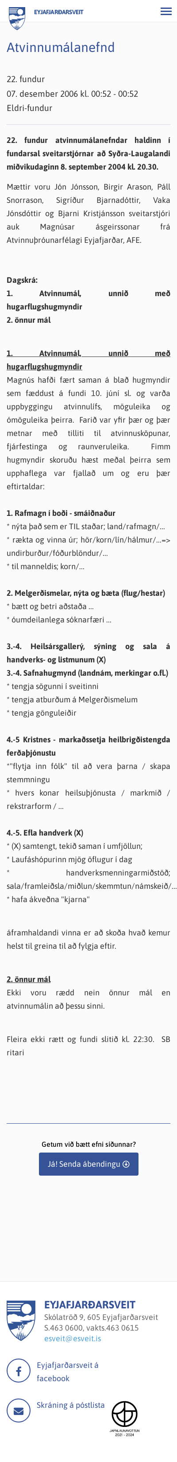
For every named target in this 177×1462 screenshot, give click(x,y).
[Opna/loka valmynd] (166, 11)
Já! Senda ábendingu (84, 1164)
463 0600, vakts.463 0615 (94, 1327)
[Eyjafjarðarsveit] (21, 1338)
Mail (19, 1410)
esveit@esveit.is (72, 1338)
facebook (19, 1371)
